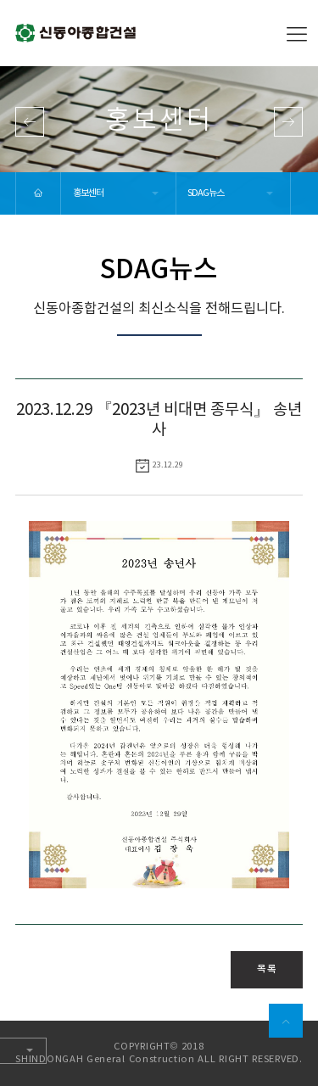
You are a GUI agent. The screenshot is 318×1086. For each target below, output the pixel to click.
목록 (266, 969)
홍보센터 (88, 193)
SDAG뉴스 (205, 193)
